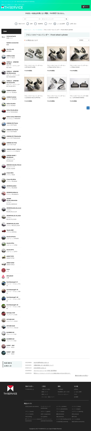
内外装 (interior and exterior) (32, 406)
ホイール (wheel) (76, 419)
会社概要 (76, 397)
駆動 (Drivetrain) (60, 414)
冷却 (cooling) (28, 416)
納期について (45, 391)
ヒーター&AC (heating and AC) (63, 419)
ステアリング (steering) (77, 411)
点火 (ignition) (44, 416)
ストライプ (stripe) (76, 406)
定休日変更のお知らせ (40, 368)
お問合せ (76, 389)
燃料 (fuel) (74, 416)
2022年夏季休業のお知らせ (41, 362)
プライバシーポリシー (63, 394)
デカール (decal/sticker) (62, 409)
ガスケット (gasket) (45, 411)
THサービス (27, 29)
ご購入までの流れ (46, 389)
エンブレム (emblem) (61, 406)
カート (85, 7)
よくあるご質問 (77, 391)
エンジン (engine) (76, 409)
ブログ (75, 394)
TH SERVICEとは (29, 389)
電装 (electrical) (60, 416)
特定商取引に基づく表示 (63, 391)
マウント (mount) (29, 411)
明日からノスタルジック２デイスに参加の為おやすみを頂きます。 (52, 373)
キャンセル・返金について (48, 397)
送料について (45, 394)
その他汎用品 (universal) (62, 421)
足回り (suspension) (45, 414)
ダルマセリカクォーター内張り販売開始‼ (45, 370)
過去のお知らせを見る (81, 375)
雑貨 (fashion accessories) (78, 421)
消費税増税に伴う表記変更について (44, 365)
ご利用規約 (60, 389)
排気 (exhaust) (75, 414)
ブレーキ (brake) (37, 29)
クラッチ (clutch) (29, 414)
